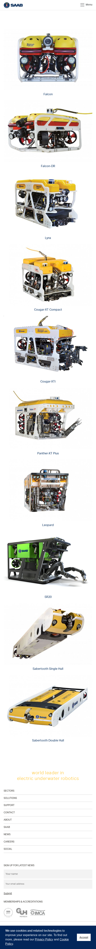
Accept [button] (83, 937)
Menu (86, 4)
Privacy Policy (44, 939)
